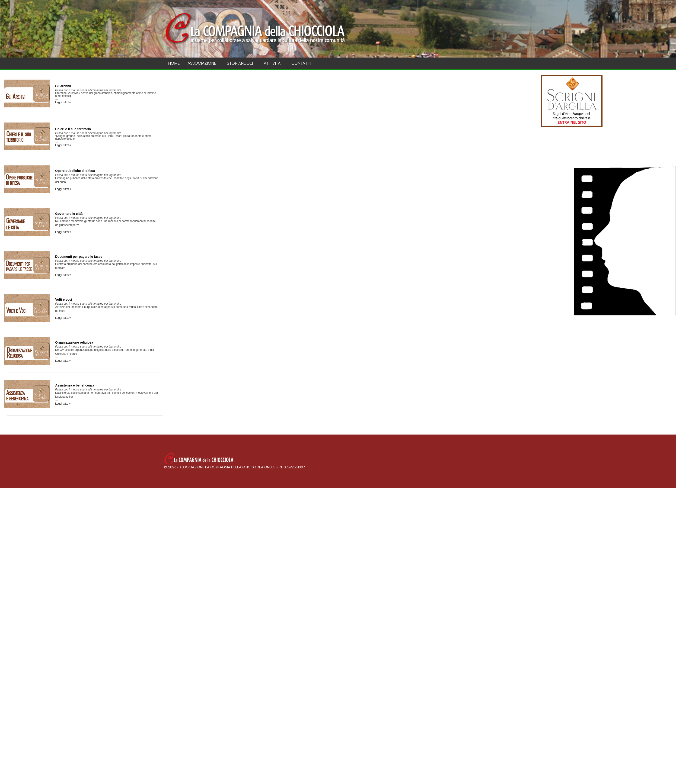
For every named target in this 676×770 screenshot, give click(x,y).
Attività (272, 63)
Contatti (301, 63)
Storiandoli (240, 63)
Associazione (202, 63)
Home (174, 63)
